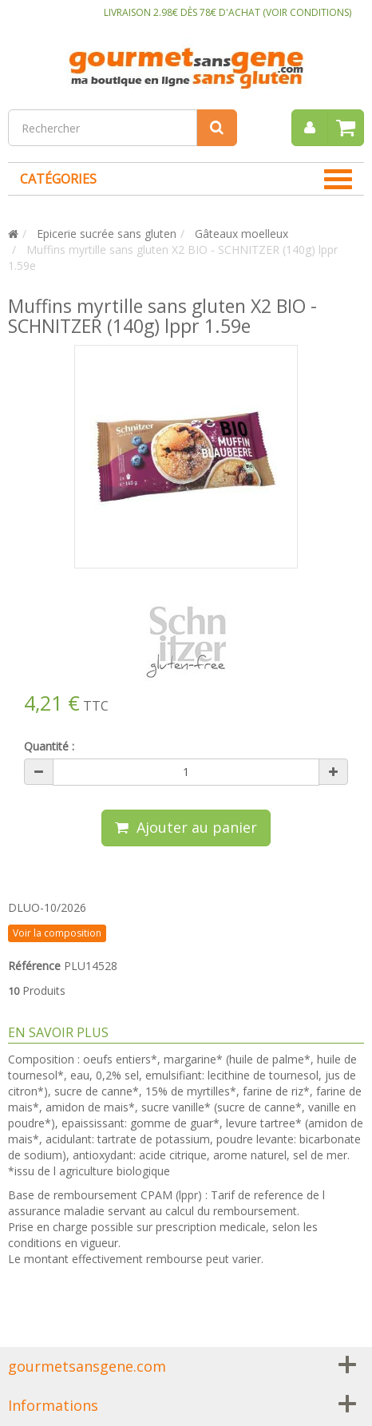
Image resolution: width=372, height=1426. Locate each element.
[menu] (309, 127)
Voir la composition (57, 933)
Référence (34, 965)
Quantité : (49, 746)
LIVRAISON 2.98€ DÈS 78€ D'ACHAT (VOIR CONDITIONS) (227, 12)
